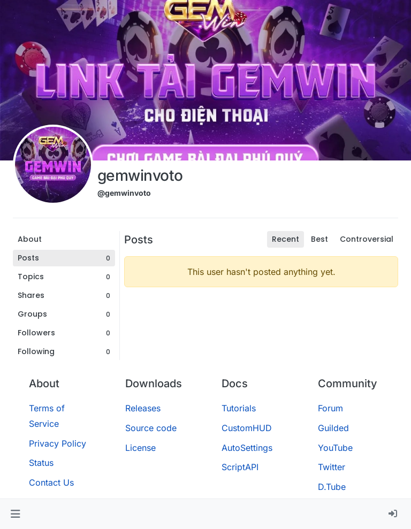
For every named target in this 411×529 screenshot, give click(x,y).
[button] (15, 514)
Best (319, 239)
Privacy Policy (57, 443)
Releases (143, 408)
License (140, 447)
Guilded (333, 428)
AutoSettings (247, 447)
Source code (151, 428)
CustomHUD (247, 428)
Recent (285, 239)
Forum (330, 408)
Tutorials (239, 408)
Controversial (366, 239)
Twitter (331, 467)
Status (41, 462)
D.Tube (332, 486)
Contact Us (51, 482)
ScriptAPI (240, 467)
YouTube (335, 447)
